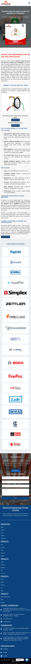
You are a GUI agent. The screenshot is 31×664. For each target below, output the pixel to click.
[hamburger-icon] (29, 3)
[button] (27, 660)
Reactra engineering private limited (15, 509)
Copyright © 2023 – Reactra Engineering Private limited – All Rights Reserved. (15, 660)
